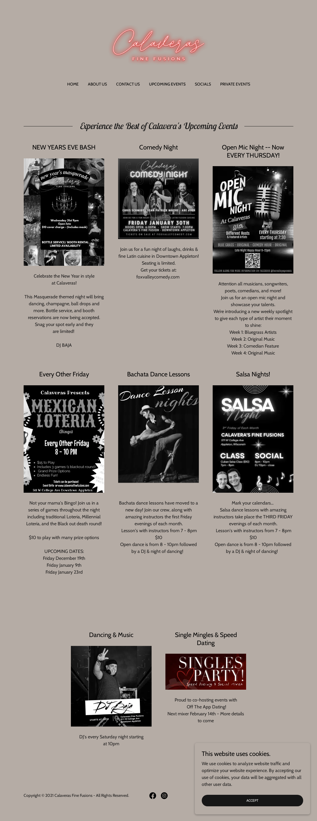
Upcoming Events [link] (167, 84)
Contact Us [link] (128, 84)
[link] (158, 44)
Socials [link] (203, 84)
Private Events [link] (235, 84)
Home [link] (73, 84)
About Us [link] (97, 84)
